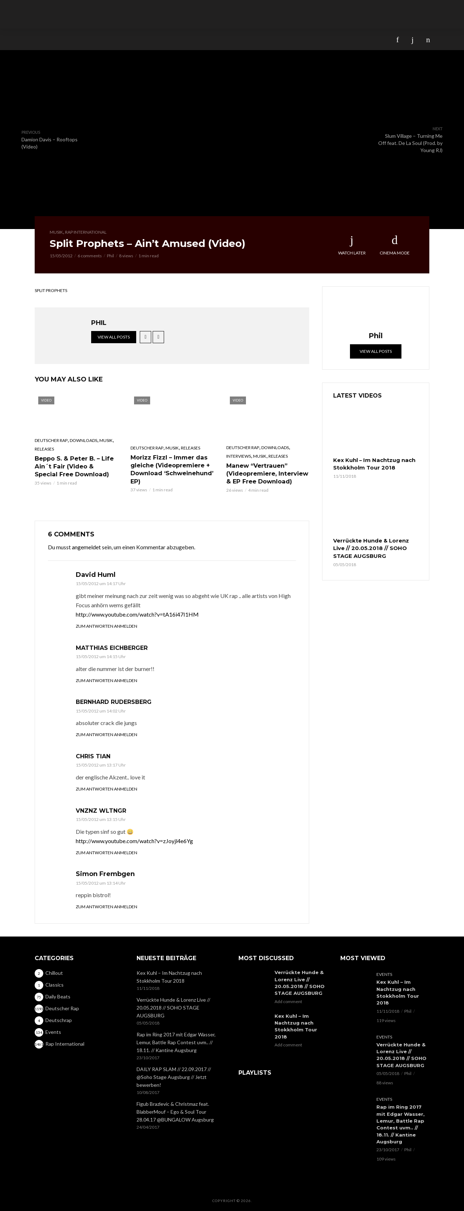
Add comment (288, 1000)
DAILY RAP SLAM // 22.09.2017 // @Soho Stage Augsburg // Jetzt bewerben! (174, 1077)
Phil (110, 255)
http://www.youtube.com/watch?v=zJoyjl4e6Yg (134, 840)
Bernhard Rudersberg (114, 701)
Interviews (238, 456)
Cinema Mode (394, 245)
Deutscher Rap (51, 440)
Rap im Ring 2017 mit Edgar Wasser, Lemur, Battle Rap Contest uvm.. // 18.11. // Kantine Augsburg (176, 1042)
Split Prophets (51, 290)
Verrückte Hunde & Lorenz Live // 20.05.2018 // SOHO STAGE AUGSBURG (369, 546)
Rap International (86, 232)
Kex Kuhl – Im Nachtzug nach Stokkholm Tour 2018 (372, 464)
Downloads (83, 440)
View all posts (114, 337)
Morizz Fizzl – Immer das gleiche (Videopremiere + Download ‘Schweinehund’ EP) (171, 469)
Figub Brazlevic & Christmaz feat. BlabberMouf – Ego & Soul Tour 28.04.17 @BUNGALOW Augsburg (175, 1111)
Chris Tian (93, 755)
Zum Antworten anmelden (106, 625)
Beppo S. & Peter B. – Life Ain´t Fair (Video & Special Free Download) (76, 466)
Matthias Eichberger (112, 647)
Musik (56, 232)
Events (384, 974)
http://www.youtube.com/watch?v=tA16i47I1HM (137, 613)
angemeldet (86, 546)
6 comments (90, 255)
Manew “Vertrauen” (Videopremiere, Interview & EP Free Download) (267, 473)
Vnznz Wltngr (101, 810)
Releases (44, 449)
